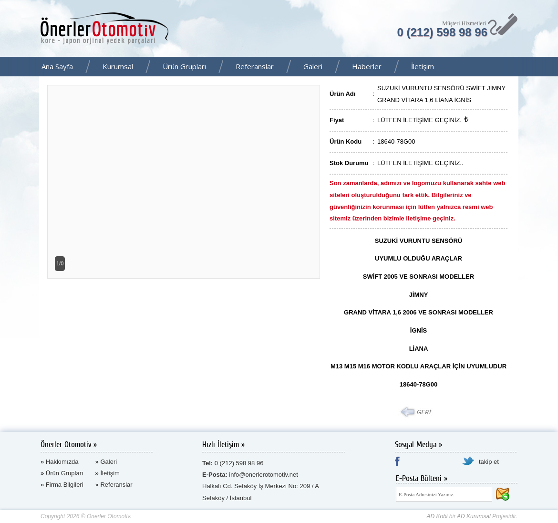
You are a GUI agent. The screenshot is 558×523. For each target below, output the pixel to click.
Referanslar (255, 66)
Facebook (548, 67)
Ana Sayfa (57, 66)
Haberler (367, 66)
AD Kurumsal (474, 516)
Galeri (312, 66)
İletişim (422, 66)
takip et (489, 461)
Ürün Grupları (184, 66)
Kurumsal (118, 66)
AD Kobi (436, 516)
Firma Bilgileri (64, 484)
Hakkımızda (62, 461)
